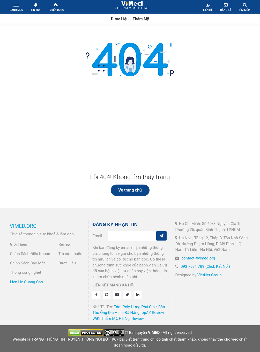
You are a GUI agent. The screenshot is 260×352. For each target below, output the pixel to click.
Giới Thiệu (18, 244)
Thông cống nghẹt (25, 272)
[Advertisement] (130, 134)
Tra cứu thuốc (70, 253)
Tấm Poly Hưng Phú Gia (134, 307)
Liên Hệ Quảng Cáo (26, 282)
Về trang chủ (130, 190)
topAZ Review (152, 312)
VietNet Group (209, 275)
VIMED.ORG (23, 226)
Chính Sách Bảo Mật (27, 263)
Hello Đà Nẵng (127, 312)
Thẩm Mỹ (141, 19)
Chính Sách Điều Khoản (30, 253)
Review (64, 244)
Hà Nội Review (131, 318)
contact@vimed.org (198, 258)
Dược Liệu (120, 19)
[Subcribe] (161, 236)
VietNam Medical (132, 7)
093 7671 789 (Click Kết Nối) (205, 266)
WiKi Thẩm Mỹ (104, 318)
